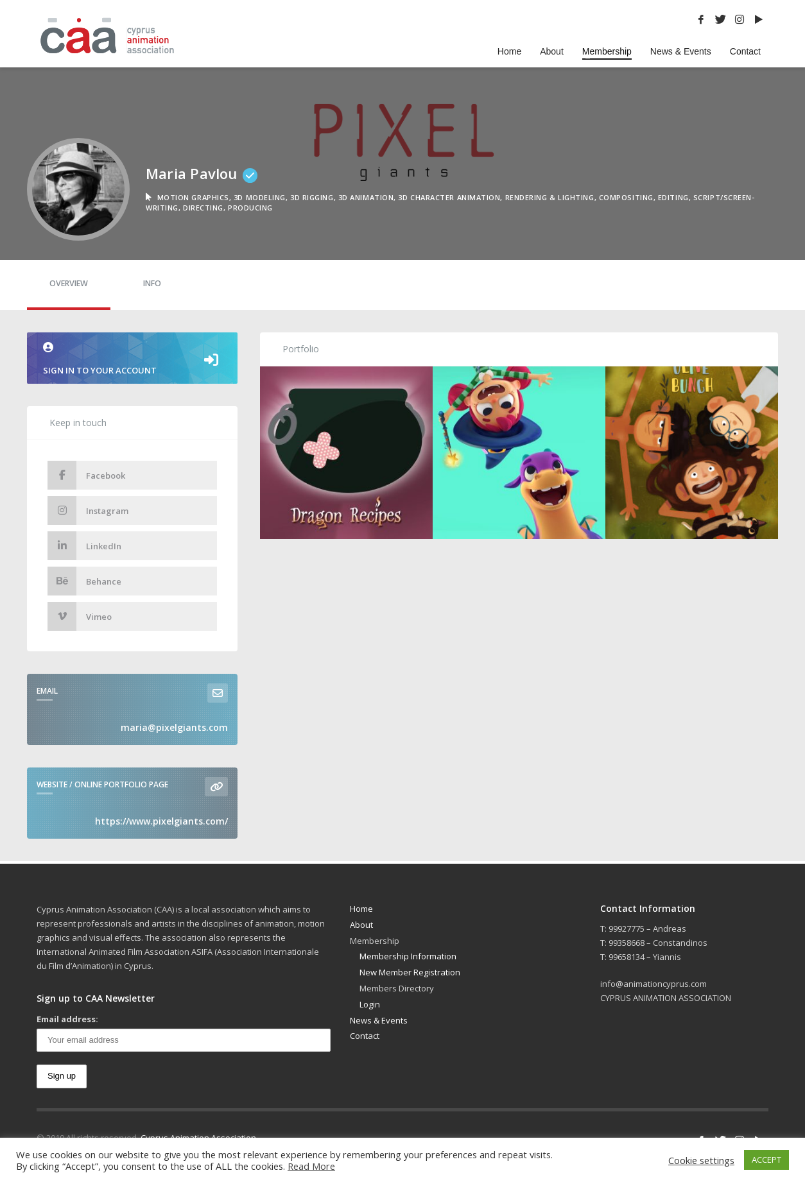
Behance (84, 581)
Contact (364, 1035)
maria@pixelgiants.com (174, 727)
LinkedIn (84, 545)
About (361, 924)
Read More (311, 1166)
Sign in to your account (132, 359)
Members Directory (396, 988)
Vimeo (80, 616)
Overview (68, 283)
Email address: (67, 1019)
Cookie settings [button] (701, 1160)
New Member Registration (409, 972)
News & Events (379, 1020)
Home (361, 908)
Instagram (88, 510)
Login (369, 1004)
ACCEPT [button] (766, 1159)
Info (152, 283)
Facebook (86, 475)
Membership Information (407, 956)
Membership (374, 940)
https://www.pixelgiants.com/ (161, 821)
